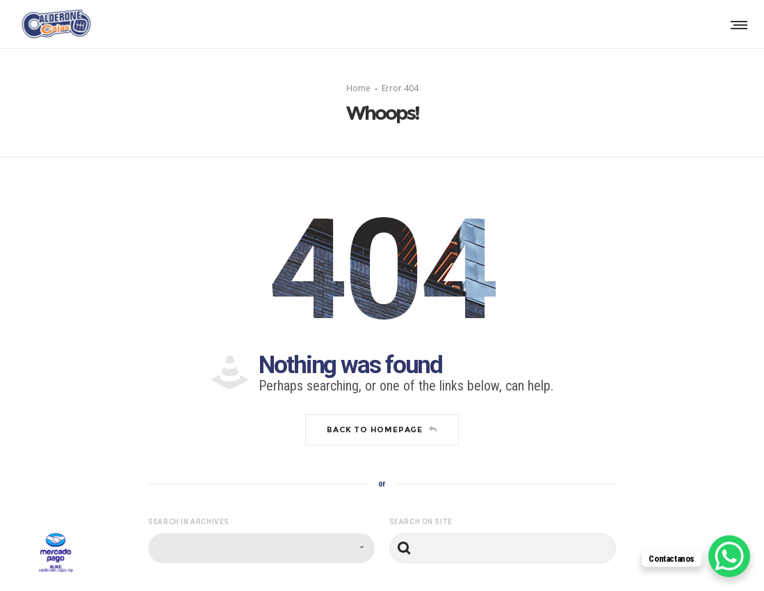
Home (358, 88)
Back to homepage (382, 429)
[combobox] (261, 548)
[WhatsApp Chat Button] (729, 556)
